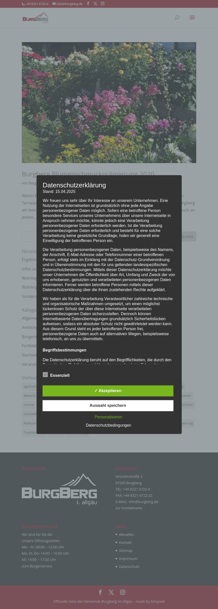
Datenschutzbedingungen (108, 425)
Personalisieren (108, 417)
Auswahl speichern (108, 405)
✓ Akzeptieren (107, 391)
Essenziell (56, 375)
